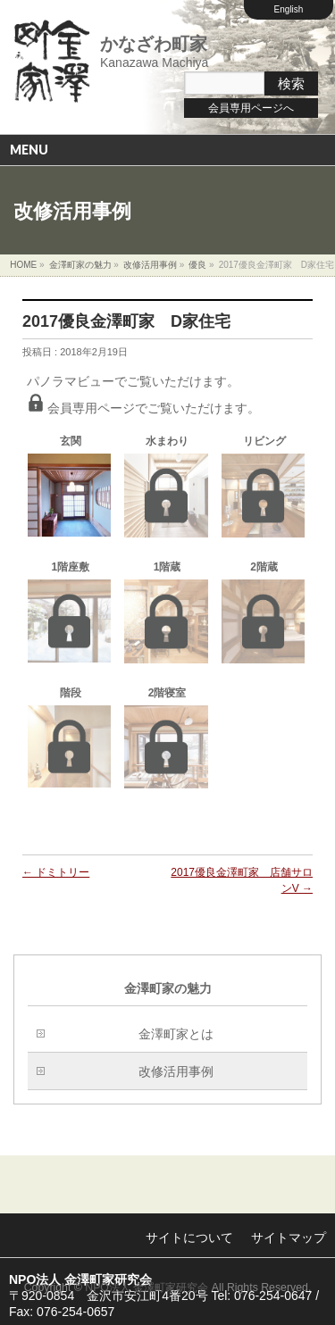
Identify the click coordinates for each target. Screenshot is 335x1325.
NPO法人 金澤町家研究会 (146, 1287)
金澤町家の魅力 (80, 265)
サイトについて (189, 1237)
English (289, 9)
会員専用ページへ (251, 108)
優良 (197, 265)
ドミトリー (55, 872)
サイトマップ (288, 1237)
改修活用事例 (150, 265)
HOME (23, 265)
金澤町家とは (176, 1034)
